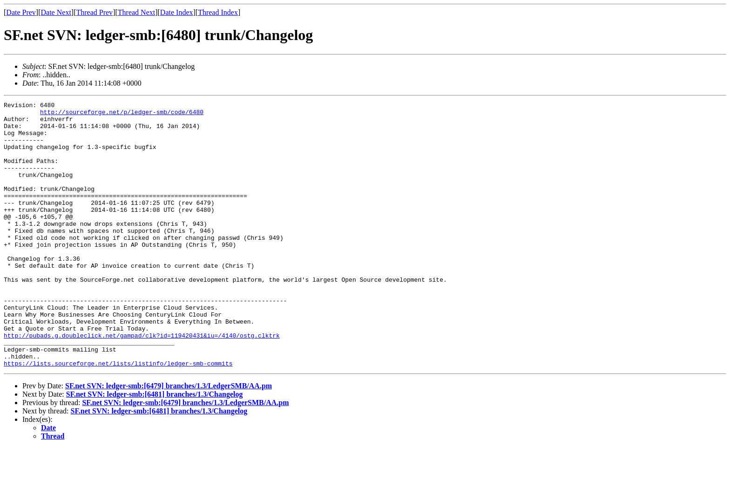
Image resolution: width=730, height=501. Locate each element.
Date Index (176, 12)
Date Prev (21, 12)
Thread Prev (94, 12)
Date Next (56, 12)
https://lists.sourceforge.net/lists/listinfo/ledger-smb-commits (118, 416)
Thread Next (136, 12)
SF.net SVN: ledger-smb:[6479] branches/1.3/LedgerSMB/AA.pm (168, 439)
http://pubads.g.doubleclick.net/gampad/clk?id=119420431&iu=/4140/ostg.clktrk (142, 383)
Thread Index (218, 12)
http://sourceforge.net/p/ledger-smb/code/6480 (121, 114)
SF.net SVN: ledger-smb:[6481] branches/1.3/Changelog (154, 447)
